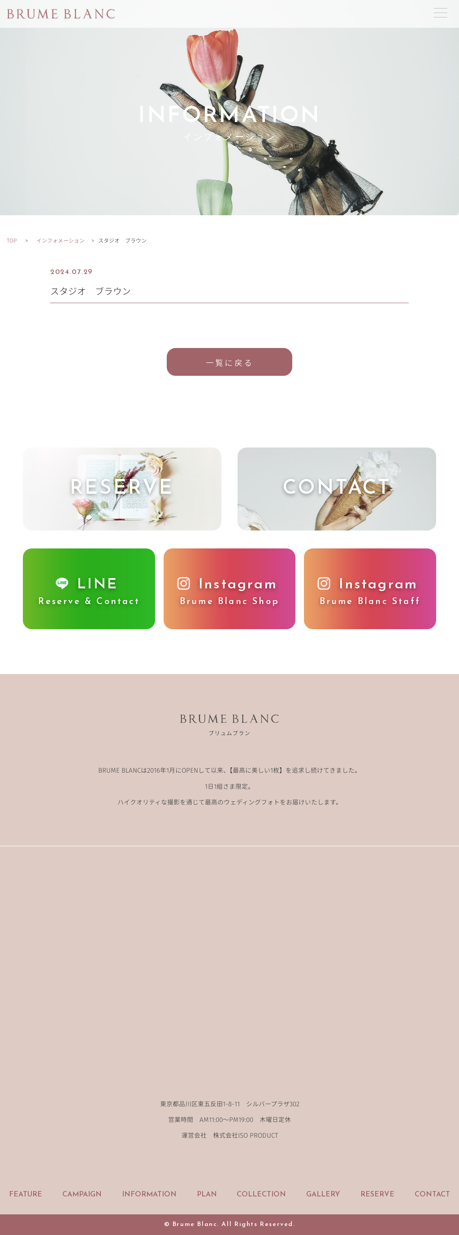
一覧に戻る (229, 362)
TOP (12, 240)
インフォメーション (60, 240)
